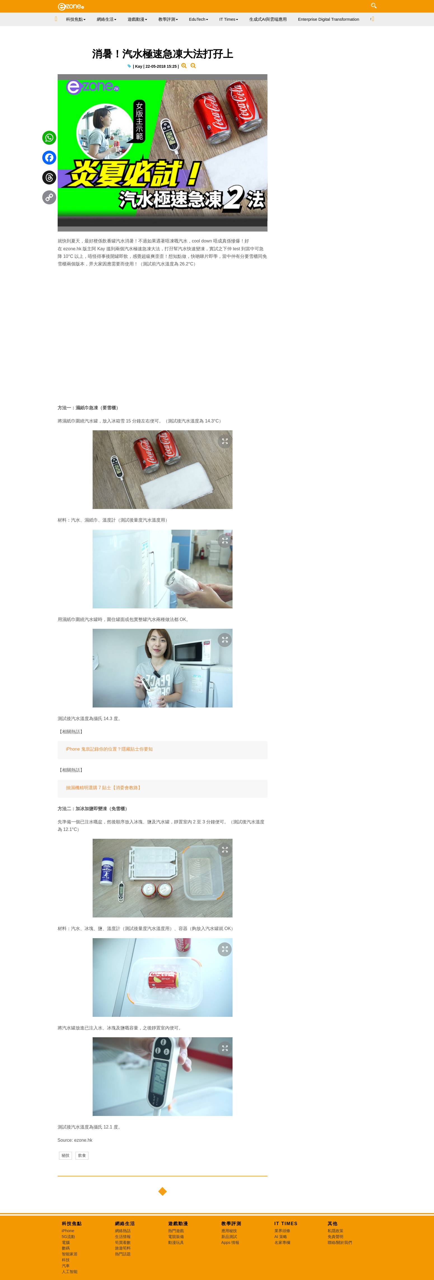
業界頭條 (282, 1230)
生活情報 (123, 1236)
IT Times (286, 1223)
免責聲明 (335, 1236)
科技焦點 (72, 1223)
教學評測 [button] (168, 19)
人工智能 (70, 1271)
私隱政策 (335, 1230)
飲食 (82, 1155)
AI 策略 (281, 1236)
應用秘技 (229, 1230)
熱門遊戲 (176, 1230)
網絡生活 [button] (106, 19)
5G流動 (68, 1236)
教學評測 (231, 1223)
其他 (333, 1223)
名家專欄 (282, 1242)
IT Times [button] (228, 19)
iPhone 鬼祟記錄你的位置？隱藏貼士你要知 (109, 749)
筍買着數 (123, 1242)
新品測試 (229, 1236)
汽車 (66, 1265)
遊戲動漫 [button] (137, 19)
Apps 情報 (230, 1242)
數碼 (66, 1248)
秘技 (65, 1155)
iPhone (68, 1230)
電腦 (66, 1242)
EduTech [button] (198, 19)
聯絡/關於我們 (340, 1242)
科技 (66, 1260)
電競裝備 (176, 1236)
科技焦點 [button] (76, 19)
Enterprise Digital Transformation (328, 19)
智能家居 (70, 1254)
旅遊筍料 (123, 1248)
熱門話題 (123, 1254)
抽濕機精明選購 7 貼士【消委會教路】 (104, 787)
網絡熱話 (123, 1230)
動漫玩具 (176, 1242)
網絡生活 (125, 1223)
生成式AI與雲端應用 (268, 19)
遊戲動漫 (178, 1223)
